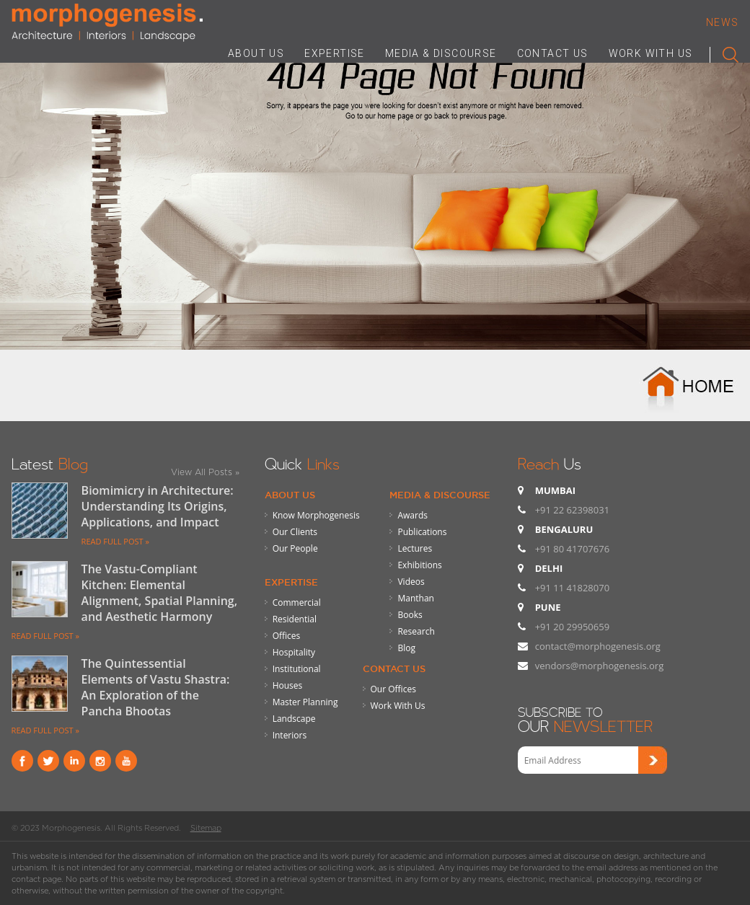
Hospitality (294, 652)
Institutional (297, 669)
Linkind (74, 761)
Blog (406, 648)
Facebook (22, 761)
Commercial (297, 602)
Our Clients (295, 532)
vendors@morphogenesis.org (599, 665)
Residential (295, 619)
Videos (410, 581)
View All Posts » (205, 472)
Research (415, 631)
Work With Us (398, 705)
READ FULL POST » (115, 541)
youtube (126, 761)
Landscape (294, 718)
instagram (100, 761)
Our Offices (393, 689)
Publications (421, 532)
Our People (295, 548)
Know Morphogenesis (316, 515)
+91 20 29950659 (572, 626)
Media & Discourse (439, 495)
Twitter (48, 761)
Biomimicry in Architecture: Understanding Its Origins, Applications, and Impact (157, 506)
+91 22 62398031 (572, 509)
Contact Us (394, 668)
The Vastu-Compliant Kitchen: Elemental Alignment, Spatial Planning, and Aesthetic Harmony (159, 592)
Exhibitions (419, 565)
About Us (290, 495)
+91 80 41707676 (572, 548)
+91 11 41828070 (572, 587)
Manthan (415, 598)
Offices (287, 636)
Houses (288, 685)
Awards (412, 515)
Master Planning (305, 702)
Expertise (291, 582)
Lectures (414, 548)
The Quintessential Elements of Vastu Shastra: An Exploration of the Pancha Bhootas (155, 687)
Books (409, 615)
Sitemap (205, 828)
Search (724, 52)
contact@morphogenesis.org (598, 646)
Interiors (290, 735)
